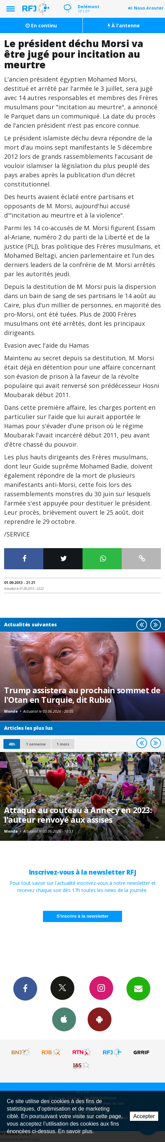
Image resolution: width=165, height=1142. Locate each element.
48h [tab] (12, 744)
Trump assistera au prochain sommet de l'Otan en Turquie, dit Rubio (82, 695)
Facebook (25, 988)
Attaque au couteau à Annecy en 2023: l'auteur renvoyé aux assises (78, 815)
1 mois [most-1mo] (63, 744)
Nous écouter (149, 8)
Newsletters (138, 988)
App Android (99, 1019)
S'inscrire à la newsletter (82, 916)
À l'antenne (124, 25)
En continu (41, 25)
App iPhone (64, 1019)
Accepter (144, 1116)
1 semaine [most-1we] (36, 744)
